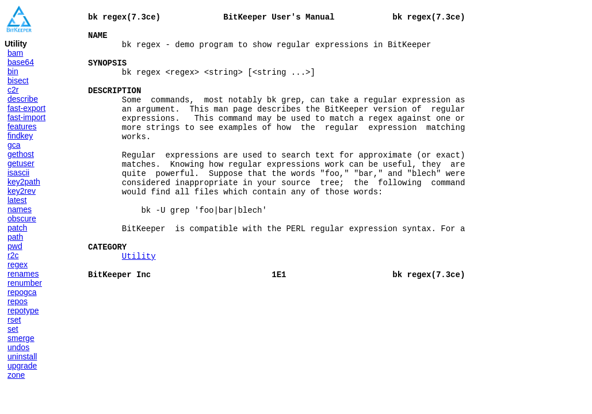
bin (12, 71)
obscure (21, 218)
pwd (14, 246)
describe (22, 98)
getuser (21, 163)
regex (17, 264)
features (22, 126)
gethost (20, 154)
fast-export (26, 108)
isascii (18, 172)
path (15, 236)
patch (17, 227)
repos (17, 301)
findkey (20, 135)
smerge (21, 338)
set (12, 329)
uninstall (22, 356)
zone (16, 374)
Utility (139, 302)
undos (18, 347)
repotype (23, 310)
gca (14, 145)
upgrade (22, 365)
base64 (20, 62)
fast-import (26, 117)
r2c (12, 255)
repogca (22, 292)
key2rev (21, 190)
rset (14, 319)
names (19, 209)
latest (16, 200)
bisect (18, 80)
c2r (12, 89)
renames (23, 273)
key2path (23, 181)
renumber (24, 283)
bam (15, 52)
